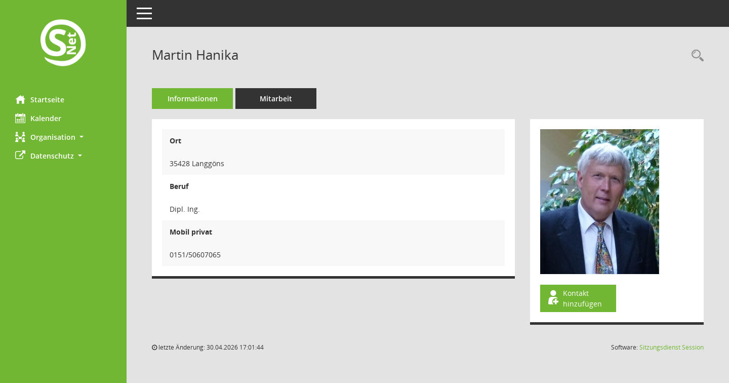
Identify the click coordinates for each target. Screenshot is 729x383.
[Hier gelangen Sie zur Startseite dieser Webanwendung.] (63, 44)
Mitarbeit (276, 98)
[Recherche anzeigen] (695, 56)
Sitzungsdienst (671, 347)
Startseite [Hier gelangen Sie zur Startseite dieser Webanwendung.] (39, 99)
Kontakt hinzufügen (574, 298)
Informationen (193, 98)
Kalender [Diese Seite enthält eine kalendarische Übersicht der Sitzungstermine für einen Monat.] (38, 118)
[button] (63, 137)
